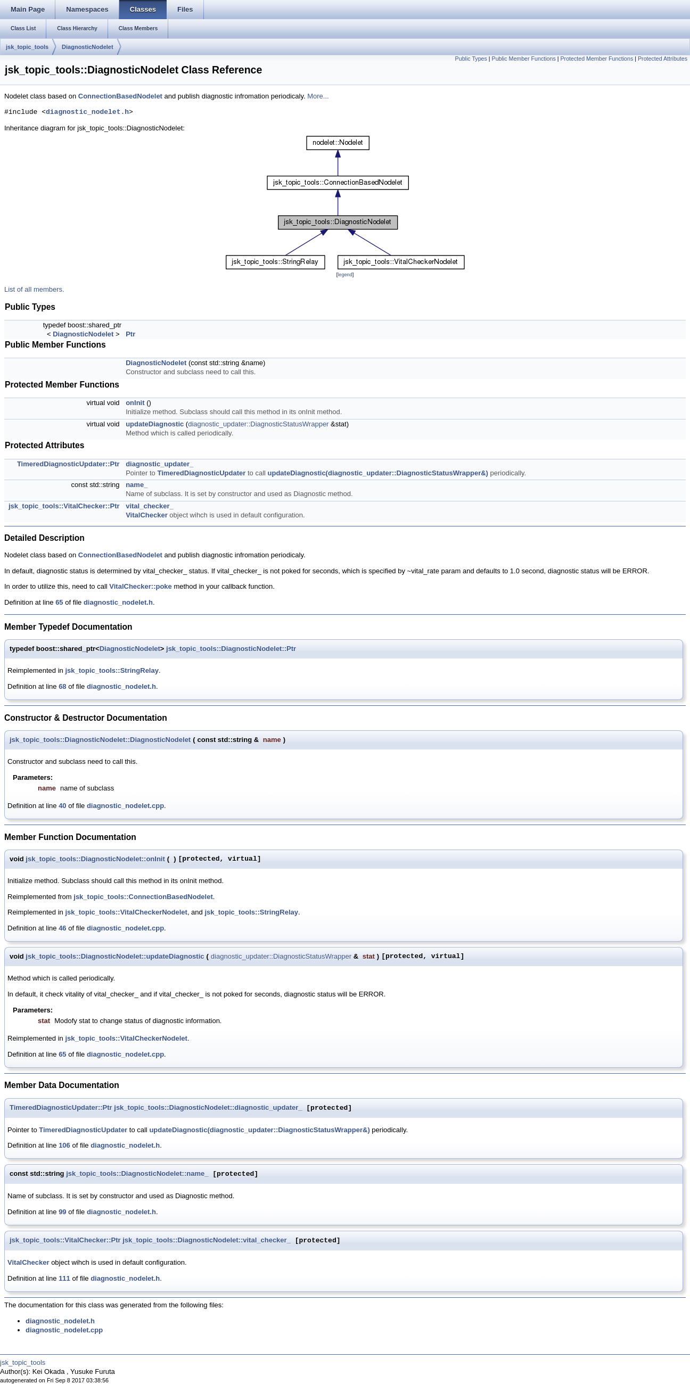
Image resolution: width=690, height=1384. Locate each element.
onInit (135, 403)
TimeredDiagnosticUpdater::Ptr (68, 464)
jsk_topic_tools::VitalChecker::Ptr (64, 506)
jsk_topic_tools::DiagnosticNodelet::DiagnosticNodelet (100, 740)
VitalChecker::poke (140, 586)
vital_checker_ (150, 506)
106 (64, 1145)
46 (62, 928)
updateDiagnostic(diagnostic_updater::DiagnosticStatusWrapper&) (378, 473)
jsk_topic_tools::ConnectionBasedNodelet (142, 897)
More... (317, 96)
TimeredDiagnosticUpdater (201, 473)
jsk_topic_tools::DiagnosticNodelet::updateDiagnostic (115, 956)
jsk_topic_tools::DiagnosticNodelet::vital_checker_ (206, 1241)
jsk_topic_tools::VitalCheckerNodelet (126, 912)
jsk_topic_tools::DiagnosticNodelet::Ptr (231, 649)
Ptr (130, 334)
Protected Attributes (662, 58)
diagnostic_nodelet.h (87, 112)
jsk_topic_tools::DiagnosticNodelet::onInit (95, 859)
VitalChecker (147, 515)
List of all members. (34, 289)
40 (62, 806)
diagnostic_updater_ (159, 464)
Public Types (471, 58)
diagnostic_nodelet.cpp (125, 806)
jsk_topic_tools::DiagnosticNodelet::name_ (137, 1174)
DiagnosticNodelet (87, 47)
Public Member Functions (524, 58)
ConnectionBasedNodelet (120, 96)
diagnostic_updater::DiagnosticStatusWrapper (258, 424)
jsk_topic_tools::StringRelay (112, 670)
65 (59, 602)
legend (345, 274)
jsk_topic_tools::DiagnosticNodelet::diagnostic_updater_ (208, 1108)
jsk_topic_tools (27, 47)
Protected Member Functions (596, 58)
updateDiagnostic (155, 424)
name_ (136, 485)
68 (62, 686)
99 (62, 1212)
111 (64, 1278)
